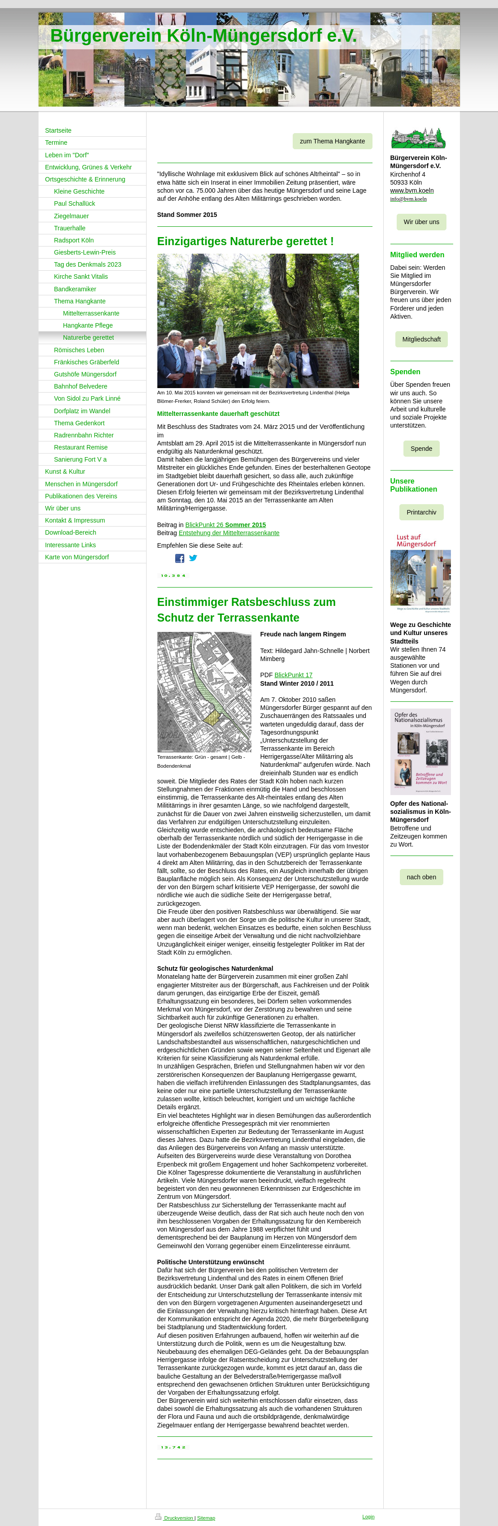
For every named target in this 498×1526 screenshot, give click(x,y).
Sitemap (206, 1518)
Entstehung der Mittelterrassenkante (229, 532)
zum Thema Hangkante (332, 141)
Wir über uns (421, 221)
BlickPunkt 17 (293, 675)
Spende (421, 448)
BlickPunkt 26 (226, 524)
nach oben (421, 877)
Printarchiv (421, 512)
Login (369, 1516)
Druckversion (175, 1518)
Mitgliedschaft (422, 339)
